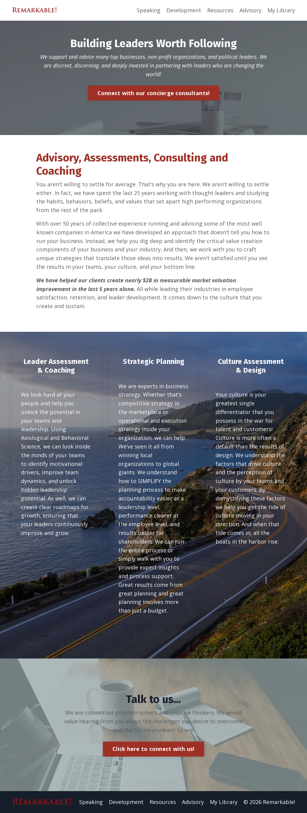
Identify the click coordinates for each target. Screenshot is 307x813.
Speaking (148, 10)
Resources (220, 10)
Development (183, 10)
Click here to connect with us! (153, 748)
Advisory (250, 10)
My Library (281, 10)
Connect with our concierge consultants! (153, 93)
